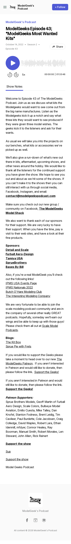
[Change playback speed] (23, 74)
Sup (8, 451)
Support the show (17, 459)
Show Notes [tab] (14, 86)
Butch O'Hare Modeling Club (24, 291)
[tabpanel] (35, 284)
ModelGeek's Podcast (26, 7)
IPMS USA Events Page (21, 283)
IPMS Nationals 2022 (19, 287)
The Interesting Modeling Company (28, 296)
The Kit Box (13, 342)
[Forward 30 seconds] (16, 74)
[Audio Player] (43, 62)
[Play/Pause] (13, 63)
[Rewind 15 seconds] (9, 74)
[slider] (43, 63)
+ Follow (60, 7)
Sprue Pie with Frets (18, 346)
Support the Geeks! (46, 372)
